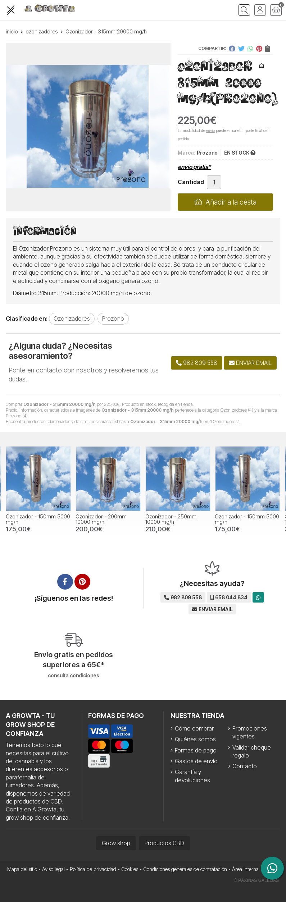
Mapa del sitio (22, 869)
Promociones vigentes (249, 732)
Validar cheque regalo (251, 751)
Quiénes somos (195, 739)
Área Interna (245, 869)
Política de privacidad (93, 869)
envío (210, 130)
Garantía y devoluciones (192, 775)
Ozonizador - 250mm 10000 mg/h (170, 519)
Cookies (129, 869)
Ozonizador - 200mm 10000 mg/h (101, 519)
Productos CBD (164, 843)
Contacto (244, 766)
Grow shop (116, 843)
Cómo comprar (194, 728)
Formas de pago (196, 750)
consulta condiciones (73, 675)
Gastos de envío (196, 761)
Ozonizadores (234, 410)
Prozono (13, 415)
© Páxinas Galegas (256, 880)
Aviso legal (53, 869)
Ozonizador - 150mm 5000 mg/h (38, 519)
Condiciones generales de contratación (185, 869)
